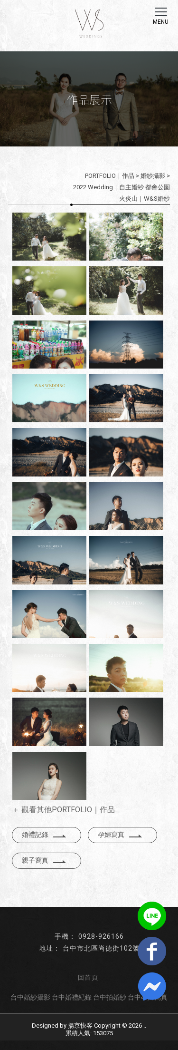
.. (144, 1025)
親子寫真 (44, 860)
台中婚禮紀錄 (72, 997)
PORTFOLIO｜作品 (109, 175)
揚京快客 (80, 1025)
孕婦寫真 (120, 834)
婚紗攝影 (153, 175)
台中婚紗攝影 (30, 997)
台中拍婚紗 (109, 997)
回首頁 (88, 977)
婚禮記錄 (44, 834)
